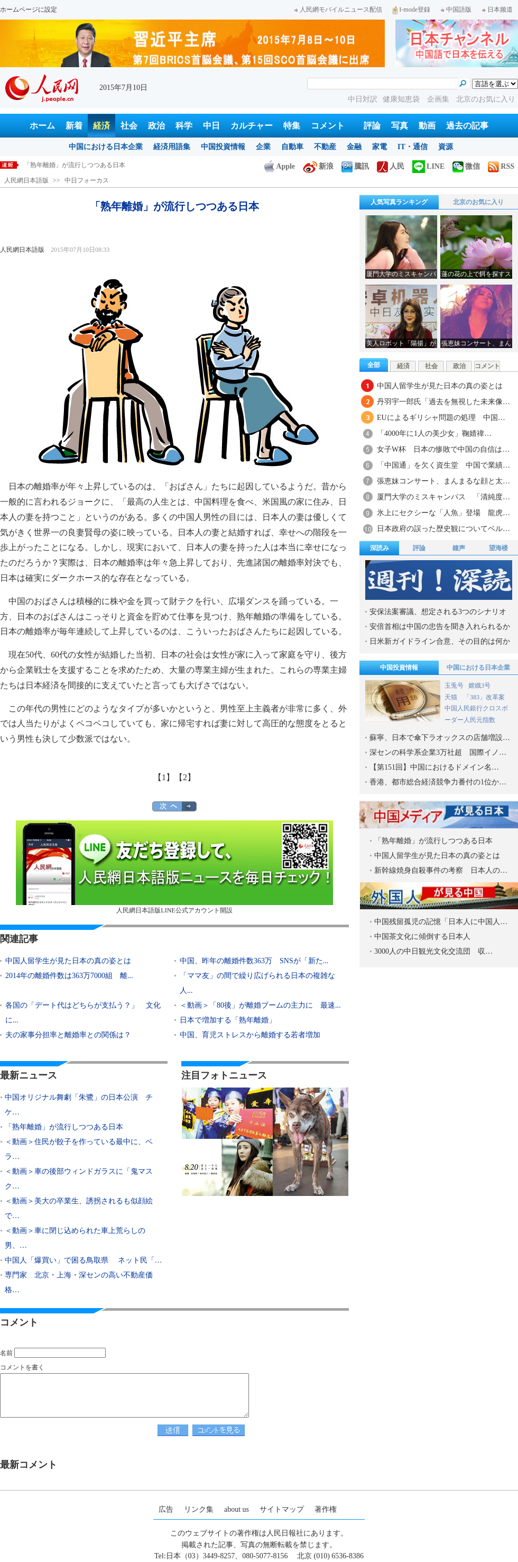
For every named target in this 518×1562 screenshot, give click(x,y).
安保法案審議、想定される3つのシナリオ (437, 612)
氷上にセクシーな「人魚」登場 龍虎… (443, 513)
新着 (74, 125)
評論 (372, 125)
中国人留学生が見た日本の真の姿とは (68, 961)
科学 (183, 125)
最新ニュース (28, 1075)
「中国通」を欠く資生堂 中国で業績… (443, 465)
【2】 (185, 777)
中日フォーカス (86, 180)
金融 (354, 147)
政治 (156, 125)
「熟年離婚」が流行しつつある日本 (64, 1127)
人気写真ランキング (399, 202)
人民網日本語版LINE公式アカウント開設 (174, 867)
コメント (328, 125)
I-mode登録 (411, 9)
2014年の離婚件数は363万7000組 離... (69, 976)
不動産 (325, 147)
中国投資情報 (223, 147)
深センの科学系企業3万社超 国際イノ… (437, 752)
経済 (101, 125)
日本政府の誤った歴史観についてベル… (443, 529)
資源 (445, 147)
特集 (291, 125)
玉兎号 (454, 685)
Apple (279, 166)
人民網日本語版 (26, 180)
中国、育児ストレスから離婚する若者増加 (250, 1035)
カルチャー (251, 125)
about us (236, 1509)
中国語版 (456, 9)
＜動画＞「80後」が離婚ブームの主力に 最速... (260, 1005)
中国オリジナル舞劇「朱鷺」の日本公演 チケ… (79, 1104)
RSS (501, 166)
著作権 (325, 1509)
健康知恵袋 (402, 99)
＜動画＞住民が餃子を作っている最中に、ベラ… (79, 1149)
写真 (399, 125)
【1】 (163, 777)
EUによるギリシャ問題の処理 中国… (441, 418)
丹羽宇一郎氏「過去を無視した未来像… (443, 402)
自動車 (292, 147)
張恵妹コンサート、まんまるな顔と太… (443, 481)
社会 (129, 125)
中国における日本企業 (106, 147)
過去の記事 (467, 125)
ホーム (42, 125)
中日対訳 (362, 99)
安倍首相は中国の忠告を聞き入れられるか (439, 627)
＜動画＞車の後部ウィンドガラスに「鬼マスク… (79, 1178)
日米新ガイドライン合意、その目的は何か (439, 641)
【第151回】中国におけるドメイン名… (434, 767)
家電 (379, 147)
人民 (390, 166)
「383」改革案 (484, 697)
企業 (263, 147)
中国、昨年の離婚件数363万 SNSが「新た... (254, 961)
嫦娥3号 (479, 685)
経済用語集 (171, 147)
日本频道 (497, 9)
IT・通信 (412, 147)
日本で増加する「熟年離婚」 (228, 1020)
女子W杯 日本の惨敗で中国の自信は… (443, 449)
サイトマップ (282, 1509)
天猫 (452, 697)
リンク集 (199, 1509)
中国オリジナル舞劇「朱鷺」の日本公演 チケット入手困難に (112, 165)
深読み (379, 548)
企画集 (439, 99)
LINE (428, 166)
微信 (466, 166)
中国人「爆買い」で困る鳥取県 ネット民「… (83, 1260)
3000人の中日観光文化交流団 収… (433, 951)
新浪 (318, 166)
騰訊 (355, 166)
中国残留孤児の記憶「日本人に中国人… (440, 922)
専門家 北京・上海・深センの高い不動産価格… (79, 1282)
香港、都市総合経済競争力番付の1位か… (437, 782)
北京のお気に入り (485, 99)
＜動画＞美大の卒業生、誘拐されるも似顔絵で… (79, 1208)
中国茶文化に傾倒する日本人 (422, 936)
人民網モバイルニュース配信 (338, 9)
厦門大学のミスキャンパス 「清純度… (443, 497)
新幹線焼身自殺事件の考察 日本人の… (440, 870)
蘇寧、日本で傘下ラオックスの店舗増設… (439, 738)
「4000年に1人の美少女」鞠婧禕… (434, 433)
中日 (211, 125)
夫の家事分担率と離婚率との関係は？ (68, 1035)
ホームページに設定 (28, 9)
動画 (427, 125)
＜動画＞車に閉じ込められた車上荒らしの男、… (75, 1238)
